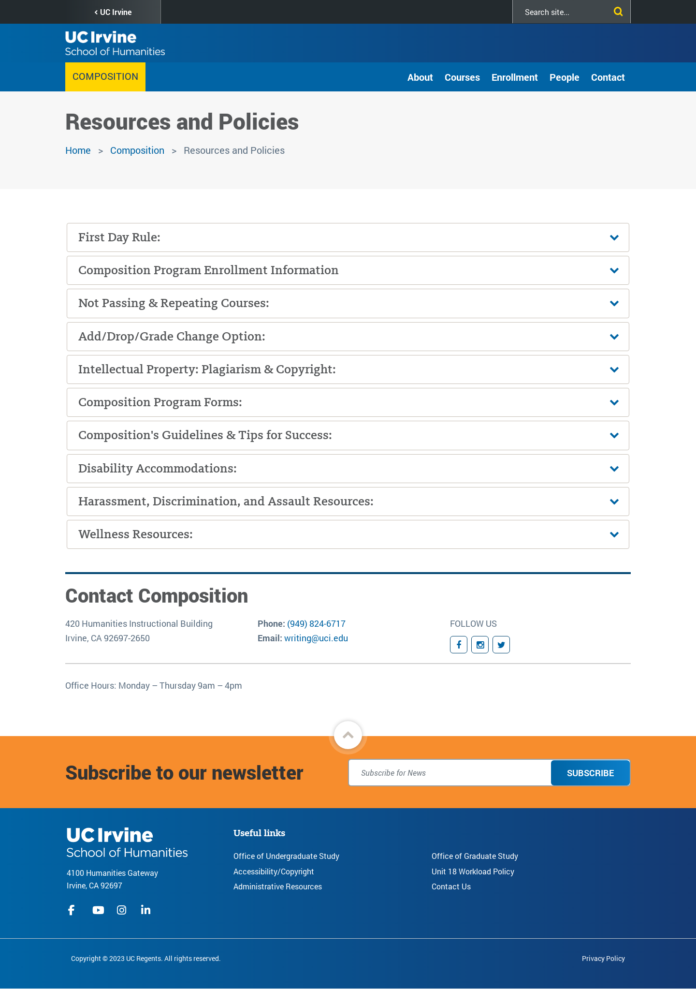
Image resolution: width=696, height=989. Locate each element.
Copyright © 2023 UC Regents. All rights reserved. (146, 958)
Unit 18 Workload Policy (473, 871)
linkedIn (147, 910)
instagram (123, 910)
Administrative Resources (277, 886)
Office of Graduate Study (475, 856)
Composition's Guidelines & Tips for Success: (205, 435)
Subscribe (590, 773)
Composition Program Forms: (160, 402)
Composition (105, 76)
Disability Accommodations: (157, 468)
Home (78, 150)
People (565, 77)
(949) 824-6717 (316, 623)
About (420, 77)
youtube (98, 910)
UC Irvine (115, 12)
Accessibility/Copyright (273, 871)
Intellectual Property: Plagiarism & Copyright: (207, 369)
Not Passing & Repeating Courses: (173, 302)
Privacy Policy (603, 958)
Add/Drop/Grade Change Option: (171, 336)
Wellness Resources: (135, 534)
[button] (348, 735)
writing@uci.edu (316, 638)
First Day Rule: (119, 237)
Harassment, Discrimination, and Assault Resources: (226, 501)
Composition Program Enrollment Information (208, 270)
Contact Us (451, 886)
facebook (74, 910)
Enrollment (515, 77)
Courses (462, 77)
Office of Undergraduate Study (286, 856)
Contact (608, 77)
